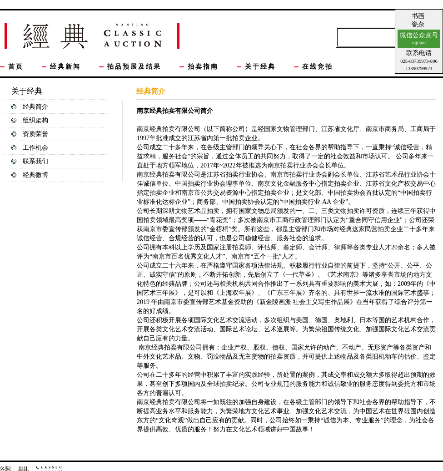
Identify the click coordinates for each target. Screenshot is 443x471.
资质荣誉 (35, 134)
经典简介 (35, 106)
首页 (16, 66)
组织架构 (35, 120)
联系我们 (35, 161)
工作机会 (35, 147)
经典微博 (35, 175)
